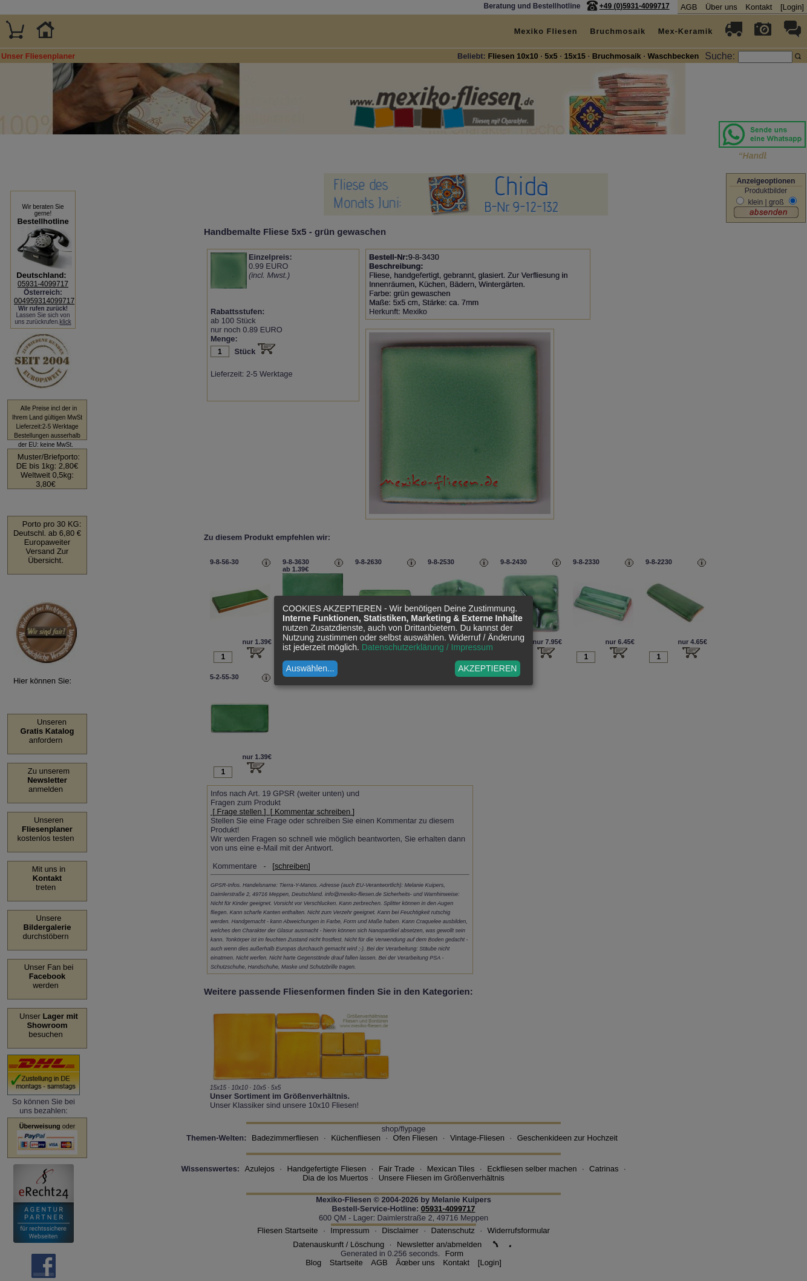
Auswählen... (310, 668)
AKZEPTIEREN (487, 668)
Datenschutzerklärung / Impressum (427, 647)
